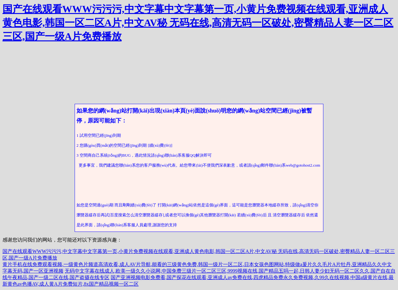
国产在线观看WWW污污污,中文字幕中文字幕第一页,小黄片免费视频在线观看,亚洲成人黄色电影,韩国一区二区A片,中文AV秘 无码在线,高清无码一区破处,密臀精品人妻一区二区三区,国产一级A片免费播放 (197, 22)
